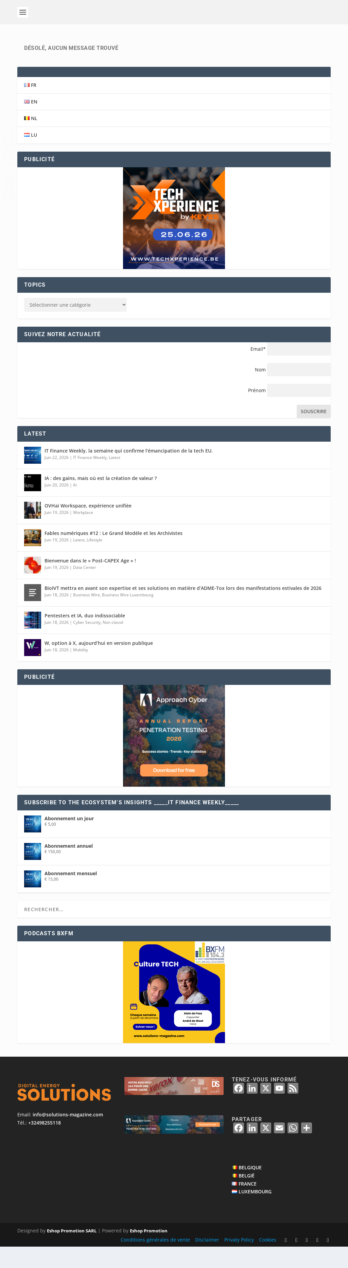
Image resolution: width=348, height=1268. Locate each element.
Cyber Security (87, 643)
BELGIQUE (250, 1188)
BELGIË (247, 1196)
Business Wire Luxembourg (128, 616)
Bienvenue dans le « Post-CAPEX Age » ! (90, 581)
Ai (75, 506)
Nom (260, 390)
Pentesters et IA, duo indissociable (85, 636)
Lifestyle (94, 561)
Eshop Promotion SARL (72, 1252)
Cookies (267, 1260)
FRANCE (248, 1205)
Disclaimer (207, 1260)
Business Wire (86, 616)
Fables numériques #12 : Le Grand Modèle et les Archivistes (113, 554)
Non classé (113, 643)
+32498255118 (44, 1143)
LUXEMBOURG (255, 1213)
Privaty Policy (239, 1260)
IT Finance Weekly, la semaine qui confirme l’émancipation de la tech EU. (129, 471)
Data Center (84, 588)
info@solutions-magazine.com (68, 1135)
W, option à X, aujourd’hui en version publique (99, 664)
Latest (114, 478)
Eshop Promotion (149, 1252)
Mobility (80, 671)
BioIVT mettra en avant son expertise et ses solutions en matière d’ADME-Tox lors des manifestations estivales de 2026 (183, 609)
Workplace (83, 533)
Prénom (257, 411)
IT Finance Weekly (90, 478)
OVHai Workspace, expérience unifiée (88, 526)
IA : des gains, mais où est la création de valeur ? (101, 499)
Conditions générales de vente (155, 1260)
